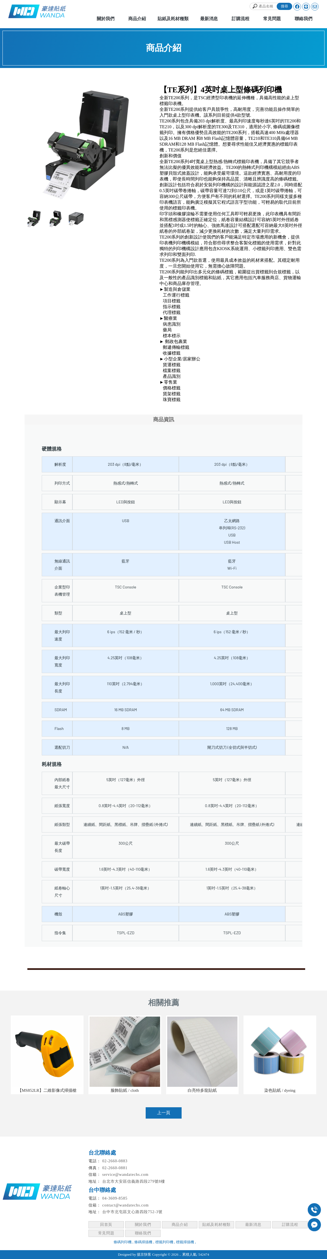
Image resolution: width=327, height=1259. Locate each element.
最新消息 (253, 1225)
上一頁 (163, 1112)
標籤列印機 (164, 1242)
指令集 (60, 932)
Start (88, 208)
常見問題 (106, 1233)
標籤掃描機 (185, 1242)
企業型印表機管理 (62, 590)
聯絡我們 (143, 1233)
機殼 (58, 914)
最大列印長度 (62, 687)
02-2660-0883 (114, 1161)
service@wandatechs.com (125, 1174)
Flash (59, 728)
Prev (31, 144)
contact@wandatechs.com (125, 1205)
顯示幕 (60, 501)
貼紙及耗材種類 (216, 1225)
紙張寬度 (62, 805)
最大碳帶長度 (62, 847)
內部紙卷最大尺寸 (62, 783)
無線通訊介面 (62, 564)
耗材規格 (52, 764)
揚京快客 (144, 1254)
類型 (58, 613)
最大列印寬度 (62, 661)
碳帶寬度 (62, 869)
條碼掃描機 (143, 1242)
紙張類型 (62, 824)
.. (180, 1254)
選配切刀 (62, 747)
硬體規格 (52, 449)
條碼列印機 (123, 1242)
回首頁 (106, 1225)
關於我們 (143, 1225)
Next (142, 144)
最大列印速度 (62, 635)
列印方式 (62, 483)
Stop (92, 208)
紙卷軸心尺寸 (62, 891)
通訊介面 (62, 520)
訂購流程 (290, 1225)
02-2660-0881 (114, 1168)
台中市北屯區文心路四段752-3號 (132, 1212)
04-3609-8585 (114, 1198)
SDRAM (60, 709)
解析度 (60, 464)
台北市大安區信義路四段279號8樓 (133, 1181)
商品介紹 (179, 1225)
